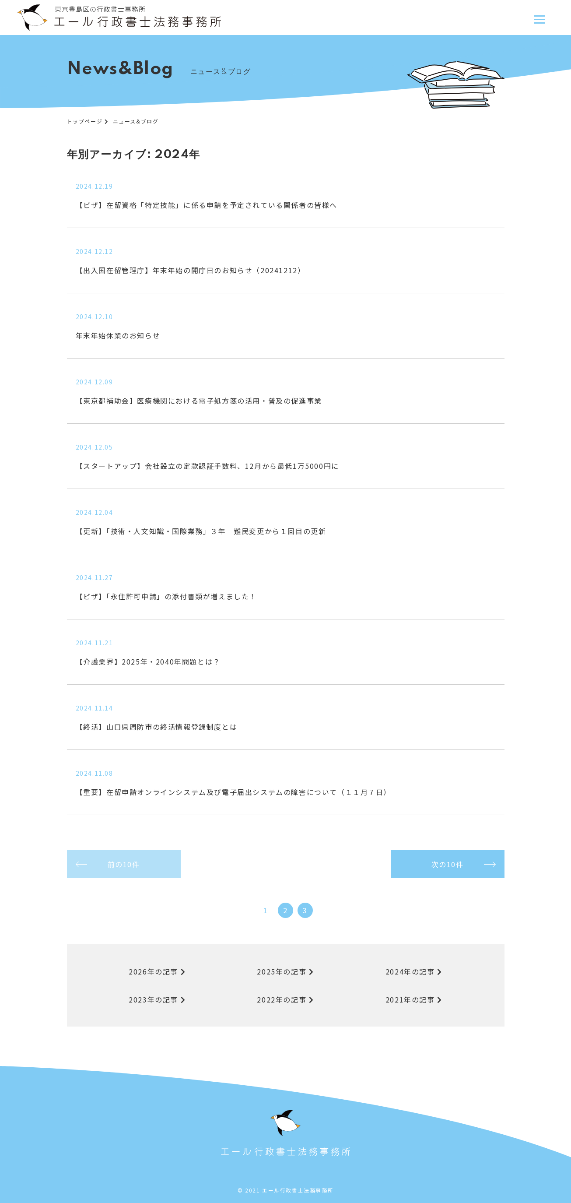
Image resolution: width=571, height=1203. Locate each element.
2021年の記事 (413, 999)
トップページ (85, 121)
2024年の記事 (413, 971)
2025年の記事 (285, 971)
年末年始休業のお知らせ (118, 335)
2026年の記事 (157, 971)
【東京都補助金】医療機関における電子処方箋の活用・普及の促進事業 (199, 400)
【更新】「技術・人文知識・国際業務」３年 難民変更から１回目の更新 (201, 531)
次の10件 (447, 864)
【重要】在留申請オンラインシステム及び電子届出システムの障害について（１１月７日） (234, 792)
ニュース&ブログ (136, 121)
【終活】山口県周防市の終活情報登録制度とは (157, 726)
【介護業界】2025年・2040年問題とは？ (148, 661)
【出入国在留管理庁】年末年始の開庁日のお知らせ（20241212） (190, 270)
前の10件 (124, 864)
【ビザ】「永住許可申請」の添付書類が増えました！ (166, 596)
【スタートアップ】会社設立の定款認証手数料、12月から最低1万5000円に (207, 466)
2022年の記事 (285, 999)
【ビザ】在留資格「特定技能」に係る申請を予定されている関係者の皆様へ (206, 205)
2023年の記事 (157, 999)
